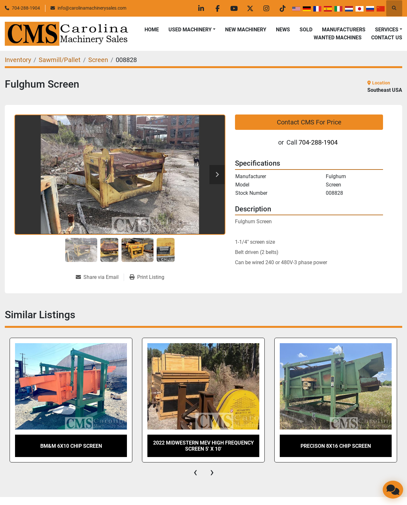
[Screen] (98, 60)
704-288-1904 (26, 8)
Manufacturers (343, 30)
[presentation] (195, 472)
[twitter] (250, 8)
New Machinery (245, 30)
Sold (306, 30)
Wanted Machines (338, 38)
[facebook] (217, 8)
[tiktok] (283, 8)
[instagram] (266, 8)
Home (152, 30)
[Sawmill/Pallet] (60, 60)
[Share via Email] (99, 277)
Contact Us (386, 38)
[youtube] (234, 8)
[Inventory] (18, 60)
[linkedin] (201, 8)
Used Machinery (190, 30)
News (283, 30)
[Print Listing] (147, 277)
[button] (191, 30)
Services (386, 30)
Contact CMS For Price (309, 122)
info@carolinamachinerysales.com (92, 8)
